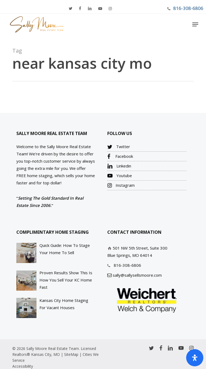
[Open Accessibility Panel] (194, 357)
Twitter (118, 147)
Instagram (121, 185)
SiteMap (71, 354)
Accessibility (22, 366)
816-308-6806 (188, 8)
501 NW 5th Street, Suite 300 (140, 248)
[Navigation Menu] (195, 24)
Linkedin (119, 166)
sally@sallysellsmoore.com (137, 275)
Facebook (120, 156)
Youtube (119, 176)
